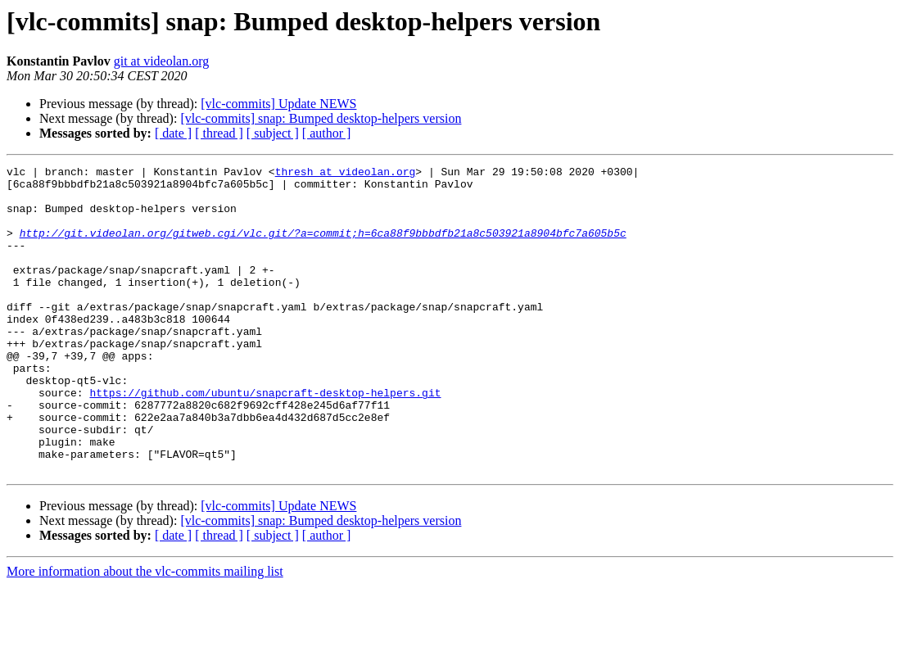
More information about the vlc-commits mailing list (145, 633)
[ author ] (326, 133)
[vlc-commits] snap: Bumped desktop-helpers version (320, 118)
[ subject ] (272, 133)
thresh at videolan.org (345, 173)
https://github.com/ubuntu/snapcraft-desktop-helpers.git (265, 439)
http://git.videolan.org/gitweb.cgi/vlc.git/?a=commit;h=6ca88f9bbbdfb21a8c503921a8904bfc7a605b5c (323, 247)
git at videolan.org (162, 61)
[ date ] (173, 133)
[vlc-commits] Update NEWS (278, 104)
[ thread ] (219, 133)
